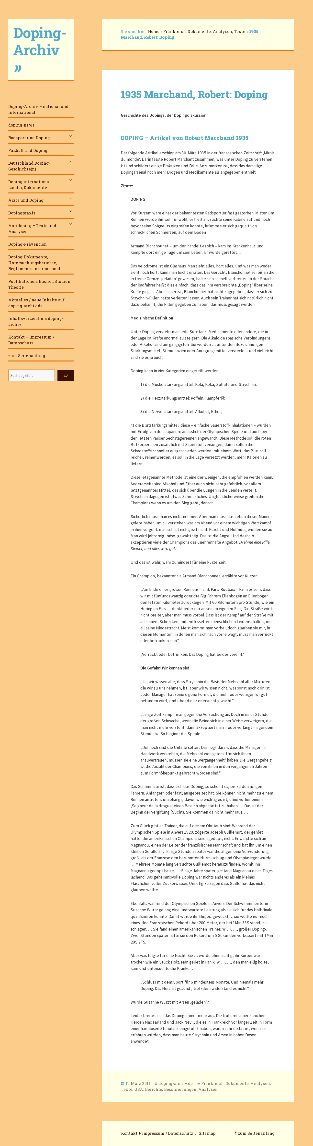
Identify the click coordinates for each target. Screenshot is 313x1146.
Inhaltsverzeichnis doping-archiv (35, 321)
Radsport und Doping (29, 137)
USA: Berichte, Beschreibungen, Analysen (176, 1089)
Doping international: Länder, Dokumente (29, 184)
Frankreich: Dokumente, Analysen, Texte (204, 31)
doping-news (21, 124)
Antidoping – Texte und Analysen (32, 228)
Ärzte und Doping (26, 200)
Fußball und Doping (28, 150)
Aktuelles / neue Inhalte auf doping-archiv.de (36, 302)
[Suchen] (65, 375)
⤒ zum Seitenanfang (255, 1133)
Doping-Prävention (27, 244)
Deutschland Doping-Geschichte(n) (29, 165)
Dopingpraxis (21, 212)
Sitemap (207, 1133)
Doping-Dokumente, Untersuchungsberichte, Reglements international (34, 262)
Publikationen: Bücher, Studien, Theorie (39, 284)
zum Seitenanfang (26, 355)
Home (154, 31)
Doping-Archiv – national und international (38, 109)
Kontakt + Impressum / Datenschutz (31, 339)
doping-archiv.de (175, 1083)
